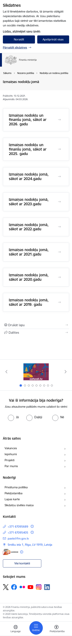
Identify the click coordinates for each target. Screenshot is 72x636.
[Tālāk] (65, 371)
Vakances (11, 448)
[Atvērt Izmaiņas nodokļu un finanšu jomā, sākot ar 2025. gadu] (59, 149)
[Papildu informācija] (32, 526)
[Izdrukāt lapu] (36, 325)
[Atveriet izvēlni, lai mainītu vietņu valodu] (15, 629)
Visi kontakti (22, 563)
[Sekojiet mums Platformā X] (6, 587)
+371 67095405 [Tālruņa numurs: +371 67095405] (18, 532)
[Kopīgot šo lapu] (36, 332)
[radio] (13, 417)
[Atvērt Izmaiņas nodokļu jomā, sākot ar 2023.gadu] (59, 201)
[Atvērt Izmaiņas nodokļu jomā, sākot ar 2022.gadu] (59, 227)
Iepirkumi (11, 454)
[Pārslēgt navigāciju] (36, 628)
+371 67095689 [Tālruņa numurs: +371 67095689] (18, 526)
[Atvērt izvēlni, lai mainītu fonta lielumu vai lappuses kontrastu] (56, 629)
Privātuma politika (16, 487)
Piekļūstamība (13, 493)
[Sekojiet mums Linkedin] (47, 587)
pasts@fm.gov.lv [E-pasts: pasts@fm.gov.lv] (18, 538)
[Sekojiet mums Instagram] (39, 587)
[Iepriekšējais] (6, 371)
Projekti (9, 460)
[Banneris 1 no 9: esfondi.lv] (36, 372)
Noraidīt (19, 39)
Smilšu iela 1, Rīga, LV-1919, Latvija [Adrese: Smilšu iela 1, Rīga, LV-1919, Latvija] (30, 544)
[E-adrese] (10, 552)
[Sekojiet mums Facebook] (14, 587)
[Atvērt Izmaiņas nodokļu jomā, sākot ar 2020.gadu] (59, 277)
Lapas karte (12, 499)
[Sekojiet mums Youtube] (30, 587)
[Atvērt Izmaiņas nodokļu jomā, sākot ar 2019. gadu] (59, 302)
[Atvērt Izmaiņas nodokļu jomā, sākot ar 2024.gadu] (59, 176)
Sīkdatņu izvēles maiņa (19, 505)
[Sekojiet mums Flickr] (22, 587)
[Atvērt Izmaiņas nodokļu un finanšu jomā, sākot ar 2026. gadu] (59, 119)
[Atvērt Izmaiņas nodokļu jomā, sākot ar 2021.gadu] (59, 252)
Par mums (11, 466)
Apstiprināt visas (53, 39)
